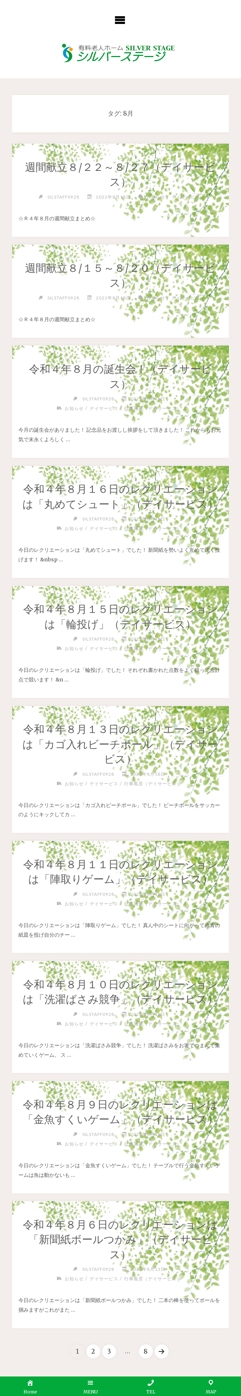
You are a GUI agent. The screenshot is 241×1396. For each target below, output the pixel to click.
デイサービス (186, 196)
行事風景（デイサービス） (152, 408)
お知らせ (155, 196)
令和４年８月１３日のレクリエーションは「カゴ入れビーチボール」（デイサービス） (120, 744)
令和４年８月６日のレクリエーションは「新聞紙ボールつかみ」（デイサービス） (120, 1239)
